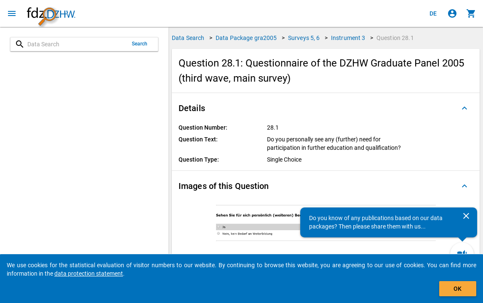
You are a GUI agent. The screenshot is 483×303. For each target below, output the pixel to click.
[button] (326, 108)
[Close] (466, 215)
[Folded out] (464, 108)
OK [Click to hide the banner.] (458, 288)
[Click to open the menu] (11, 13)
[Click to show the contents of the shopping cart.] (471, 13)
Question (395, 38)
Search (140, 44)
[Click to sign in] (452, 13)
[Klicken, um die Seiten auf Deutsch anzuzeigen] (433, 13)
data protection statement (88, 273)
